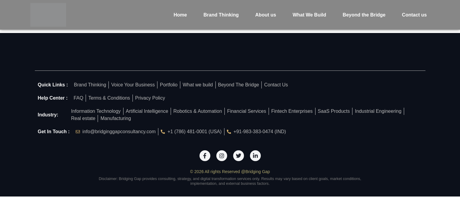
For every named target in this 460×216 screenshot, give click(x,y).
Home (180, 14)
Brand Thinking (221, 14)
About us (265, 14)
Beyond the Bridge (364, 14)
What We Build (309, 14)
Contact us (414, 14)
